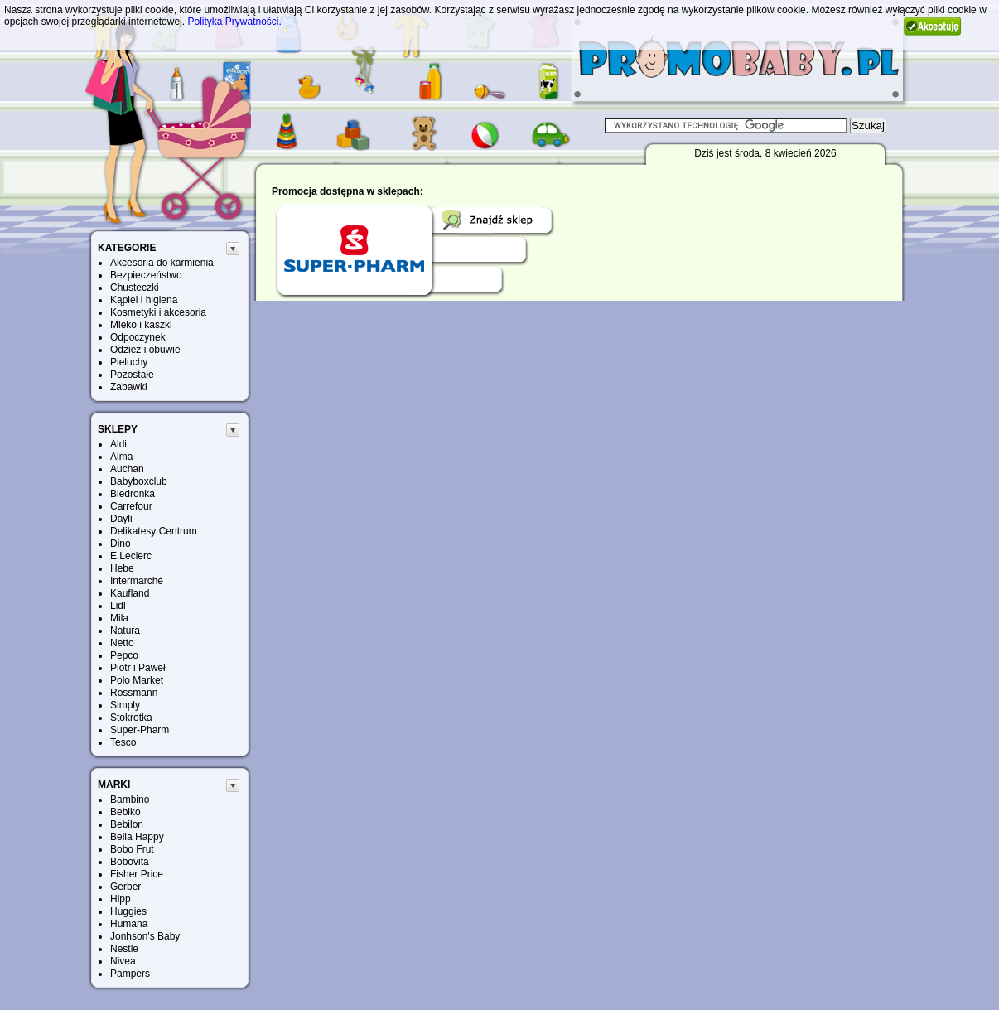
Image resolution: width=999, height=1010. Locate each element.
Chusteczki (134, 287)
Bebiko (125, 812)
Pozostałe (132, 374)
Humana (128, 924)
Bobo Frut (132, 849)
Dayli (121, 518)
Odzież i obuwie (145, 349)
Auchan (127, 469)
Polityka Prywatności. (234, 21)
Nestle (124, 948)
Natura (125, 630)
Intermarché (136, 581)
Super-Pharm (139, 730)
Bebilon (126, 824)
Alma (121, 456)
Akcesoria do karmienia (162, 262)
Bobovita (129, 861)
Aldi (118, 444)
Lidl (118, 605)
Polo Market (136, 680)
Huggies (128, 911)
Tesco (123, 742)
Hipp (120, 899)
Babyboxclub (138, 481)
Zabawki (128, 387)
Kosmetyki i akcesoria (158, 312)
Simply (125, 705)
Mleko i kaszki (141, 325)
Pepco (124, 655)
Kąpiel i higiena (143, 300)
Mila (119, 618)
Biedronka (132, 494)
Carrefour (131, 506)
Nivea (123, 961)
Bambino (129, 799)
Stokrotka (131, 717)
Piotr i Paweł (138, 668)
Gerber (125, 886)
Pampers (130, 973)
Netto (122, 643)
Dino (120, 543)
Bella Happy (137, 837)
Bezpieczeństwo (146, 275)
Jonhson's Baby (145, 936)
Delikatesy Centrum (153, 531)
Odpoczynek (138, 337)
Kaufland (129, 593)
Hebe (122, 568)
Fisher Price (136, 874)
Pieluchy (128, 362)
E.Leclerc (131, 556)
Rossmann (133, 692)
